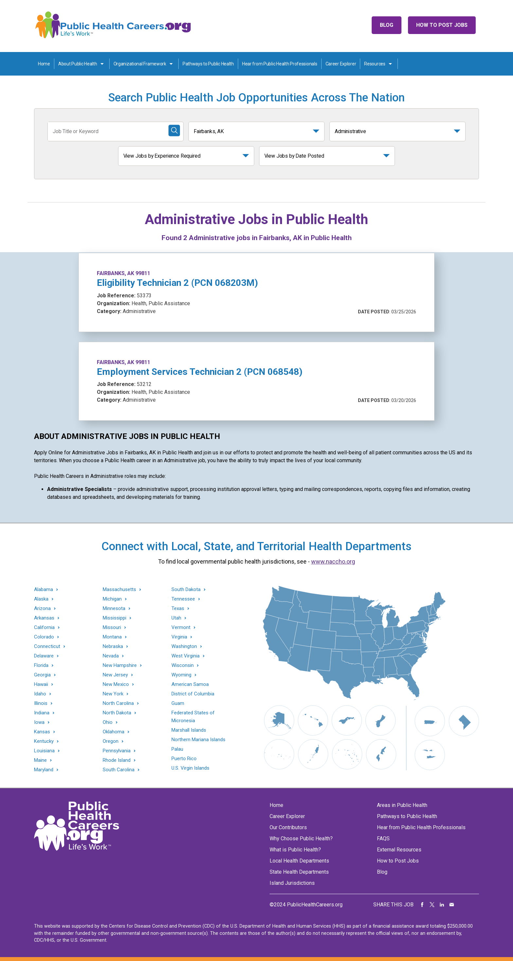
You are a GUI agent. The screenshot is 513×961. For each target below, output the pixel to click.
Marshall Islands (188, 730)
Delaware (44, 656)
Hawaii (41, 684)
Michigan (112, 599)
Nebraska (113, 646)
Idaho (40, 694)
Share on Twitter (432, 905)
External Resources (399, 850)
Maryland (43, 770)
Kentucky (44, 741)
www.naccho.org (333, 561)
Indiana (41, 713)
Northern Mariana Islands (198, 740)
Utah (176, 618)
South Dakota (186, 589)
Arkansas (44, 618)
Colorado (44, 637)
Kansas (42, 732)
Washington (184, 646)
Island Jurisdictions (292, 883)
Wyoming (181, 675)
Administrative (350, 131)
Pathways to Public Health (208, 63)
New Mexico (116, 684)
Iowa (39, 722)
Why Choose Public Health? (301, 838)
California (44, 627)
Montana (112, 637)
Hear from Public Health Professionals (279, 63)
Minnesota (114, 608)
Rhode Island (117, 760)
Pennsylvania (117, 751)
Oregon (110, 741)
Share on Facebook (422, 905)
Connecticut (47, 646)
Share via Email (452, 905)
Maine (40, 760)
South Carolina (118, 770)
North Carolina (118, 703)
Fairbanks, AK (209, 131)
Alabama (43, 589)
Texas (177, 608)
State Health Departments (299, 872)
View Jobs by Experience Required (162, 156)
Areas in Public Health (402, 805)
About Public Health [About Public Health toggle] (77, 63)
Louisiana (44, 751)
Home (44, 63)
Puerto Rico (184, 758)
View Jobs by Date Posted (294, 156)
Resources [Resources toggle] (374, 63)
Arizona (42, 608)
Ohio (108, 722)
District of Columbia (192, 694)
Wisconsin (182, 665)
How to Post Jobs (442, 25)
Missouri (112, 627)
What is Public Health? (295, 850)
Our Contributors (288, 827)
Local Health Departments (299, 861)
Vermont (180, 627)
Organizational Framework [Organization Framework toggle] (140, 63)
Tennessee (183, 599)
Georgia (42, 675)
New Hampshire (120, 665)
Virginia (179, 637)
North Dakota (117, 713)
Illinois (40, 703)
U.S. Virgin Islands (190, 768)
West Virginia (185, 656)
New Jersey (115, 675)
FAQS (383, 838)
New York (113, 694)
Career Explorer (341, 63)
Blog (386, 25)
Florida (41, 665)
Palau (177, 749)
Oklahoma (113, 732)
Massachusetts (119, 589)
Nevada (111, 656)
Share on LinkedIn (442, 905)
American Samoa (190, 684)
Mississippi (114, 618)
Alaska (41, 599)
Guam (177, 703)
